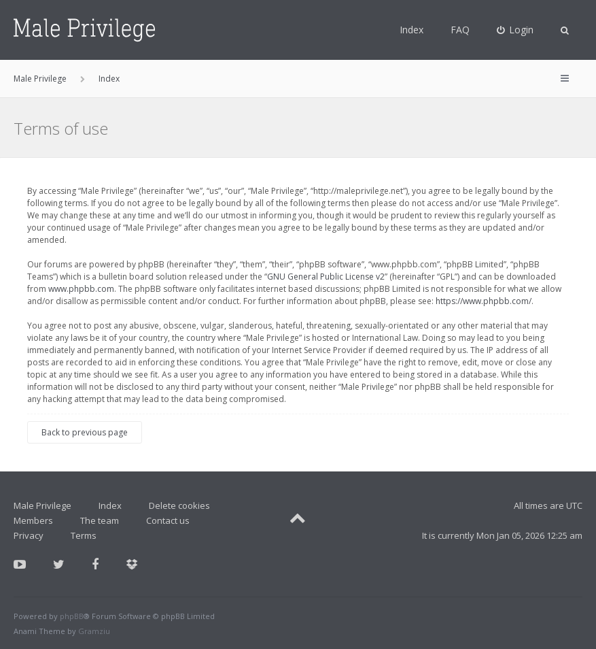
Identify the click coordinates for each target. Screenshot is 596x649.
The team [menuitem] (99, 520)
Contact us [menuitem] (168, 520)
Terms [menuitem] (84, 535)
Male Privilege (42, 505)
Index (411, 29)
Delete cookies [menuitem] (179, 505)
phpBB (72, 616)
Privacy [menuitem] (28, 535)
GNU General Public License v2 (326, 276)
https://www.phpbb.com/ (483, 301)
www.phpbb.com (81, 289)
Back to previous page (84, 432)
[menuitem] (515, 30)
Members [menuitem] (33, 520)
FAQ (460, 29)
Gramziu (94, 631)
